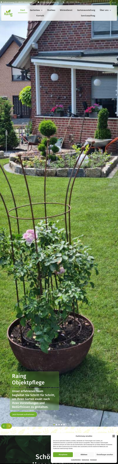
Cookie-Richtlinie (76, 460)
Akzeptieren (63, 455)
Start (22, 10)
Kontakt (40, 15)
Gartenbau (36, 10)
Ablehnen (84, 455)
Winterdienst (66, 10)
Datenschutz (85, 460)
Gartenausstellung (86, 10)
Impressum (93, 460)
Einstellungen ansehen (105, 455)
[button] (114, 436)
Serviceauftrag (88, 15)
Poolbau (51, 10)
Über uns (105, 10)
